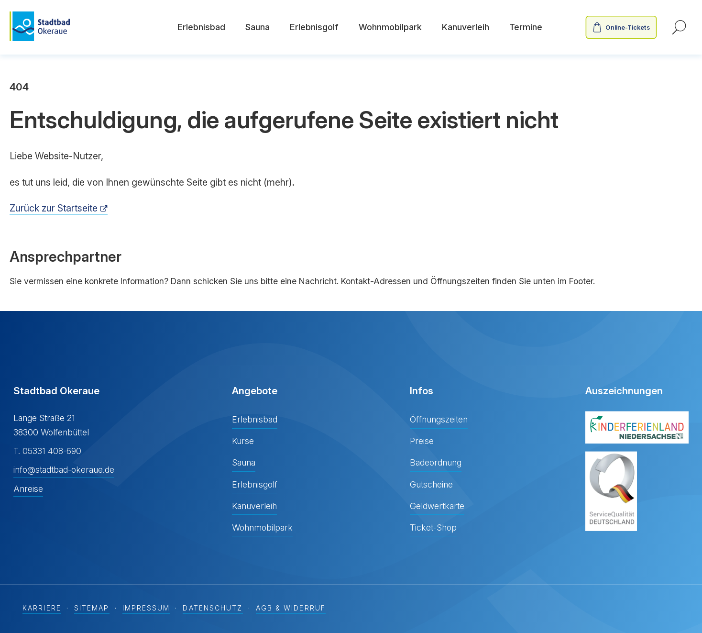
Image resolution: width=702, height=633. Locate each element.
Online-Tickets (627, 27)
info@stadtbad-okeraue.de (63, 470)
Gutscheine (431, 484)
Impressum (146, 608)
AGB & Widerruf (291, 608)
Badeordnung (435, 462)
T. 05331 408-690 (47, 451)
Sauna (257, 27)
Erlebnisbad (201, 27)
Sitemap (92, 608)
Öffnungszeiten (439, 419)
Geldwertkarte (437, 506)
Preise (422, 441)
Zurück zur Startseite (54, 208)
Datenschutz (212, 608)
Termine (525, 27)
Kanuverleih (465, 27)
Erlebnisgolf (314, 27)
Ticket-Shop (433, 527)
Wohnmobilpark (390, 27)
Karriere (41, 608)
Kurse (243, 441)
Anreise (28, 489)
